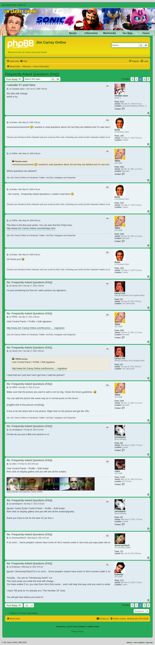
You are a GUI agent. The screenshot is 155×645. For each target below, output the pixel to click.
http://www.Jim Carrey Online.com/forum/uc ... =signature (35, 328)
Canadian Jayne (121, 96)
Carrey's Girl (120, 293)
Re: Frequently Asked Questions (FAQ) (29, 282)
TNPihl (117, 161)
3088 (122, 167)
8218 (122, 102)
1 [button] (136, 79)
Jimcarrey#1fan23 (122, 545)
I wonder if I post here (21, 85)
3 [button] (144, 79)
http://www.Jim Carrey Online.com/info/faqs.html (31, 228)
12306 (122, 477)
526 (121, 299)
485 (121, 443)
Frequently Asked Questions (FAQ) (32, 74)
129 (121, 551)
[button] (132, 79)
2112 (122, 580)
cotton (117, 471)
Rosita (117, 130)
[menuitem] (23, 61)
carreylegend (120, 437)
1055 (122, 136)
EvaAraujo (119, 574)
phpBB (68, 627)
